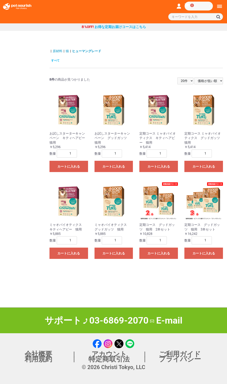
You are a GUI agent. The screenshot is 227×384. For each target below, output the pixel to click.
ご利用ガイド (180, 354)
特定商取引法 (109, 359)
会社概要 (38, 354)
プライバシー (180, 359)
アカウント (109, 354)
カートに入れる (68, 166)
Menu (219, 4)
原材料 (57, 51)
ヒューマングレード (86, 51)
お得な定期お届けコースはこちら (113, 27)
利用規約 (38, 359)
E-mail (166, 320)
